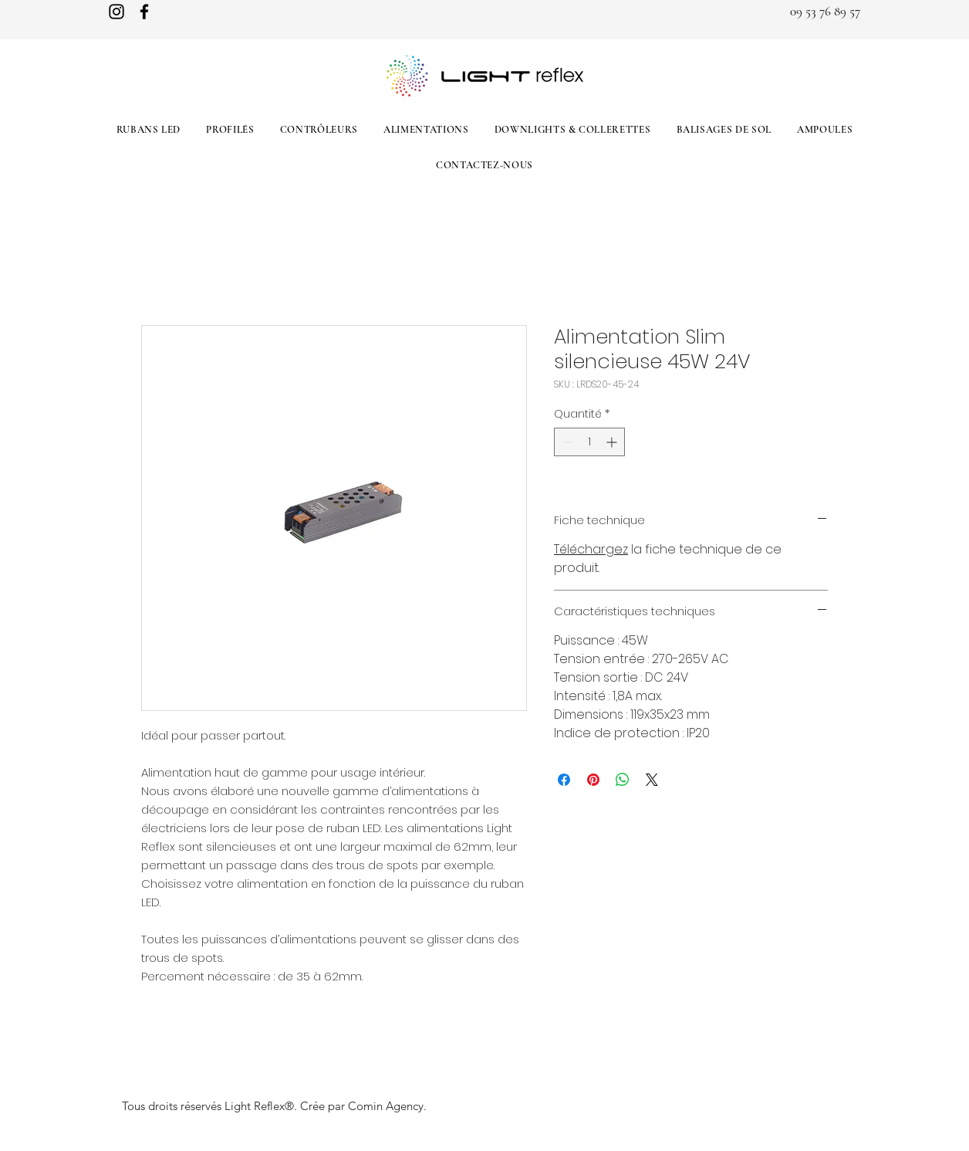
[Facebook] (144, 12)
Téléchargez (591, 549)
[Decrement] (566, 441)
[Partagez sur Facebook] (564, 779)
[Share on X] (652, 779)
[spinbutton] (589, 441)
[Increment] (613, 441)
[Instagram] (116, 12)
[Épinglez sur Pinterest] (593, 779)
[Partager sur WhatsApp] (622, 779)
